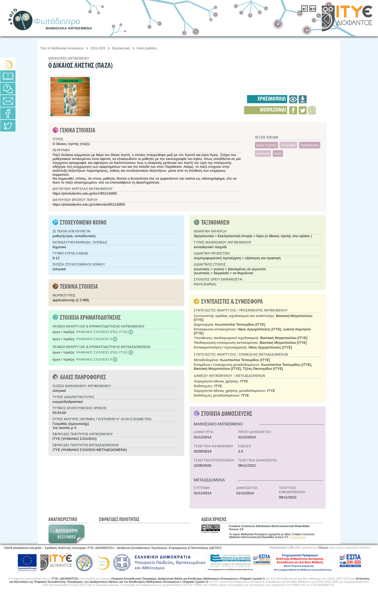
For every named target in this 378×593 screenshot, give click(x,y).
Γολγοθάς (288, 145)
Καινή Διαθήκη (146, 48)
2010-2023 (97, 48)
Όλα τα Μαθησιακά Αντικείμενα (62, 48)
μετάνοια (263, 153)
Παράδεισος (309, 145)
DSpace (323, 547)
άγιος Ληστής (266, 145)
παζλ (278, 153)
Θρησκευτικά (121, 48)
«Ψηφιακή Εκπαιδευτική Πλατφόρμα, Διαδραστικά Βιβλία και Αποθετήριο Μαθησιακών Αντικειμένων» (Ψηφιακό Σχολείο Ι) (187, 578)
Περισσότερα (298, 537)
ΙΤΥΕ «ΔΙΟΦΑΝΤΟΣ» (65, 578)
